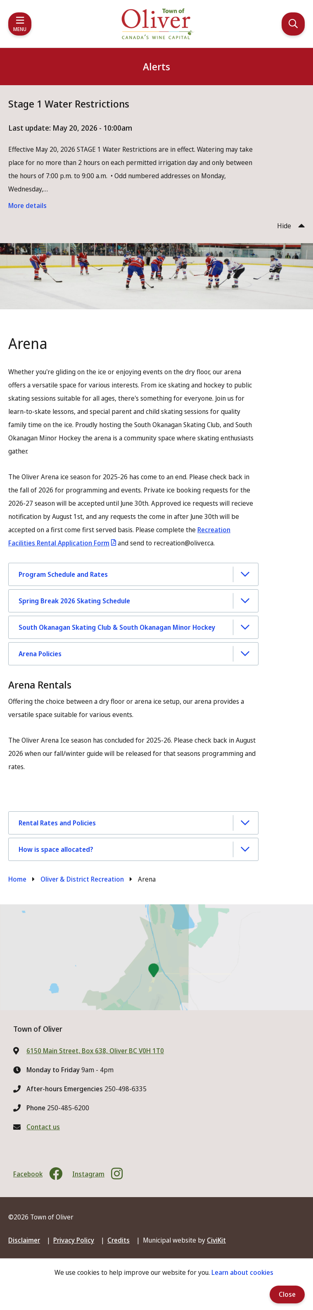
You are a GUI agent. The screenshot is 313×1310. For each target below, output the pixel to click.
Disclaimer (24, 1240)
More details (27, 205)
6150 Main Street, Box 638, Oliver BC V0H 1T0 (95, 1050)
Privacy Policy (73, 1240)
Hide (284, 225)
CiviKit (216, 1240)
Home (17, 879)
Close (287, 1294)
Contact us (43, 1126)
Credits (118, 1240)
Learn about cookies (242, 1272)
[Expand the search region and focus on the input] (293, 24)
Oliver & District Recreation (82, 879)
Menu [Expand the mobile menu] (19, 29)
